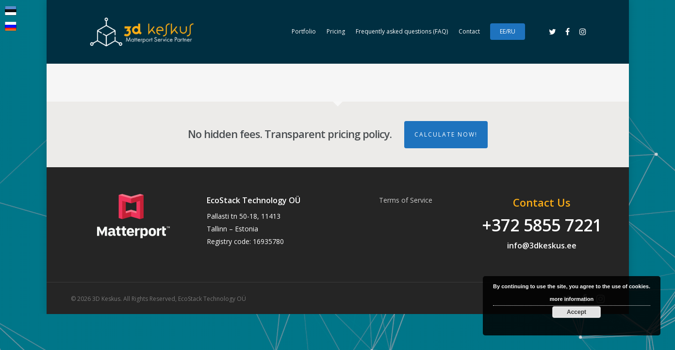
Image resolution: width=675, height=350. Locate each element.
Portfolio (304, 31)
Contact (469, 31)
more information (571, 299)
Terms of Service (405, 200)
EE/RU (507, 31)
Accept (576, 312)
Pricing (336, 31)
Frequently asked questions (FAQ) (402, 31)
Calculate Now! (445, 134)
